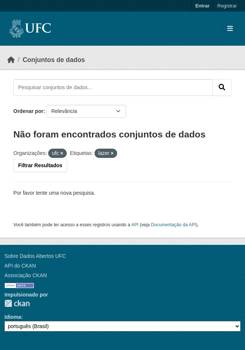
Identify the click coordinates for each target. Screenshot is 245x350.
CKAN (17, 303)
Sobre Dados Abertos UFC (35, 256)
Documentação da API (173, 224)
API (135, 224)
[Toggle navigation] (230, 28)
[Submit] (222, 87)
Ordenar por (28, 111)
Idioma (12, 317)
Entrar (202, 6)
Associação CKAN (25, 275)
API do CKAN (20, 266)
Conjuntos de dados (54, 60)
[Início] (11, 60)
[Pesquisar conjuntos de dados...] (113, 87)
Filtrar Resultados (40, 165)
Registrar (227, 6)
